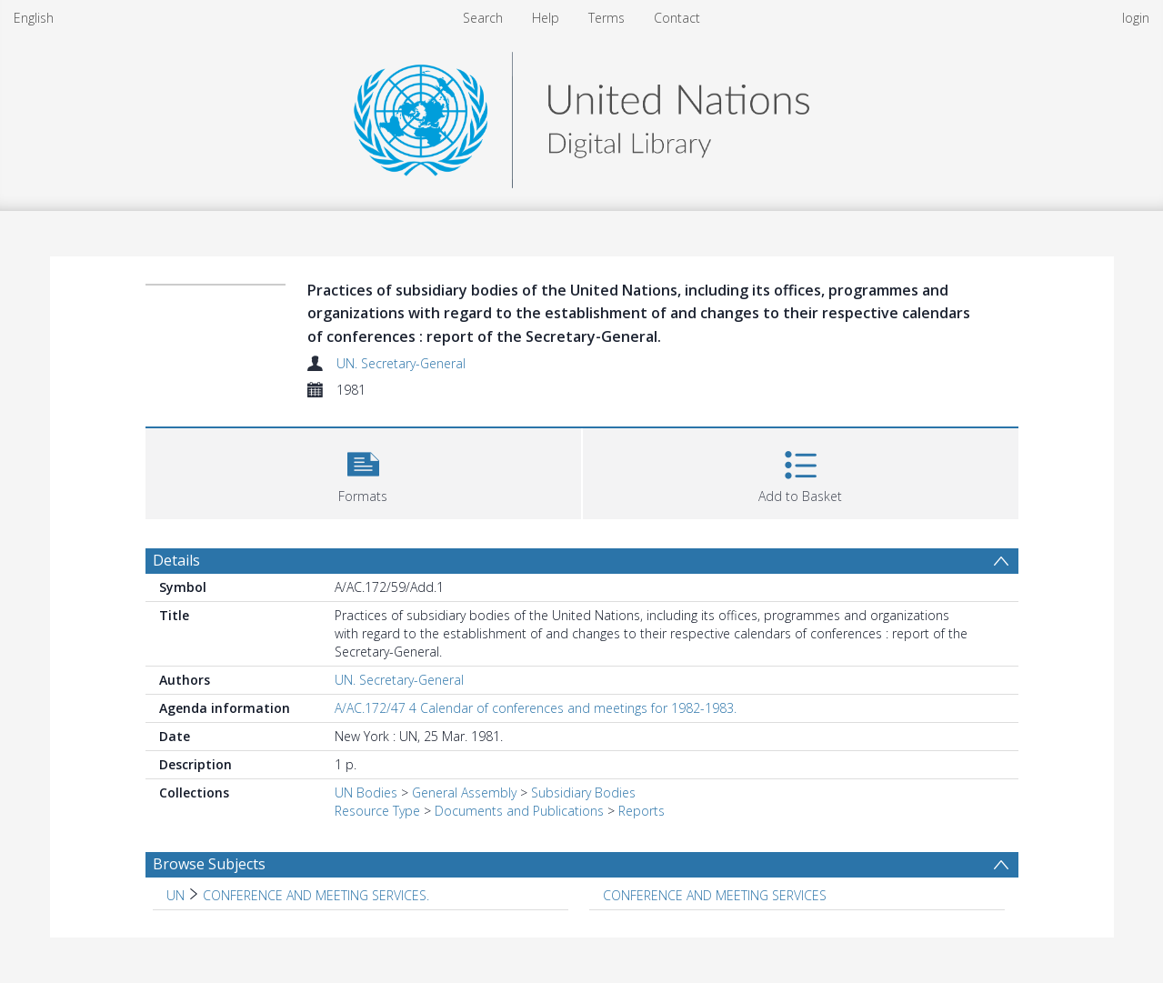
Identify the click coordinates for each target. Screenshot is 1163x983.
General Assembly (464, 792)
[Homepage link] (581, 115)
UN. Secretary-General (401, 363)
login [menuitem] (1135, 17)
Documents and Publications (519, 810)
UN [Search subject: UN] (175, 895)
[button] (363, 471)
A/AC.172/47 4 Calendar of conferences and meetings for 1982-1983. (536, 708)
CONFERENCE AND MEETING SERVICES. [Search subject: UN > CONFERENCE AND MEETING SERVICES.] (316, 895)
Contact (677, 17)
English (34, 17)
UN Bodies (366, 792)
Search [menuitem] (483, 17)
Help (545, 17)
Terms (606, 17)
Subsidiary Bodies (583, 792)
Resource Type (377, 810)
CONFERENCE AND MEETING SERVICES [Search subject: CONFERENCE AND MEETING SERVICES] (715, 895)
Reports (641, 810)
